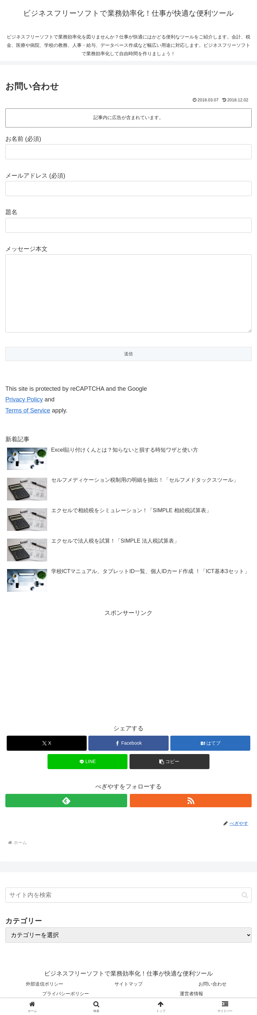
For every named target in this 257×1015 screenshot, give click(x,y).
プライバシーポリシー (65, 993)
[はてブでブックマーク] (210, 743)
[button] (169, 761)
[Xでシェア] (47, 743)
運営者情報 (191, 993)
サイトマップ (128, 984)
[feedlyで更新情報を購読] (66, 800)
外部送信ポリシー (44, 984)
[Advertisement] (128, 665)
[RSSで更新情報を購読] (191, 800)
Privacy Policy (24, 399)
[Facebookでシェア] (128, 743)
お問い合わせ (212, 984)
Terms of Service (27, 410)
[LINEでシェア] (87, 761)
